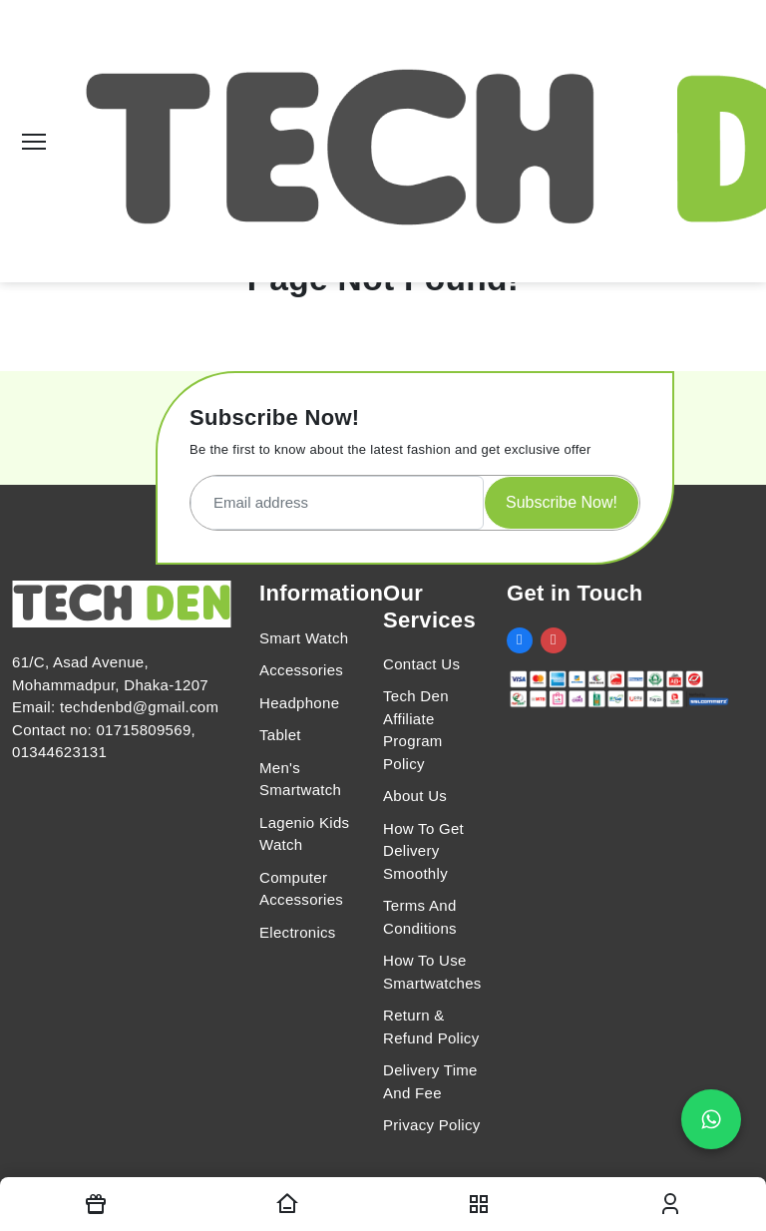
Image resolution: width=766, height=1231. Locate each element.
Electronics (297, 932)
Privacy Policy (432, 1124)
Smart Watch (303, 637)
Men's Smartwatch (300, 779)
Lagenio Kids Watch (304, 834)
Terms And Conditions (420, 917)
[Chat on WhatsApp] (711, 1119)
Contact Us (421, 663)
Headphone (299, 702)
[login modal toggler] (670, 1204)
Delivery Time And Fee (430, 1081)
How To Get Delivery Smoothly (423, 851)
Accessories (301, 669)
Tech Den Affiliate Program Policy (416, 729)
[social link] (520, 640)
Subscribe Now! (561, 502)
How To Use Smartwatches (432, 972)
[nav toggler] (478, 1204)
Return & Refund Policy (431, 1026)
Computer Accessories (301, 889)
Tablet (280, 734)
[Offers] (96, 1204)
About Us (415, 795)
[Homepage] (287, 1204)
